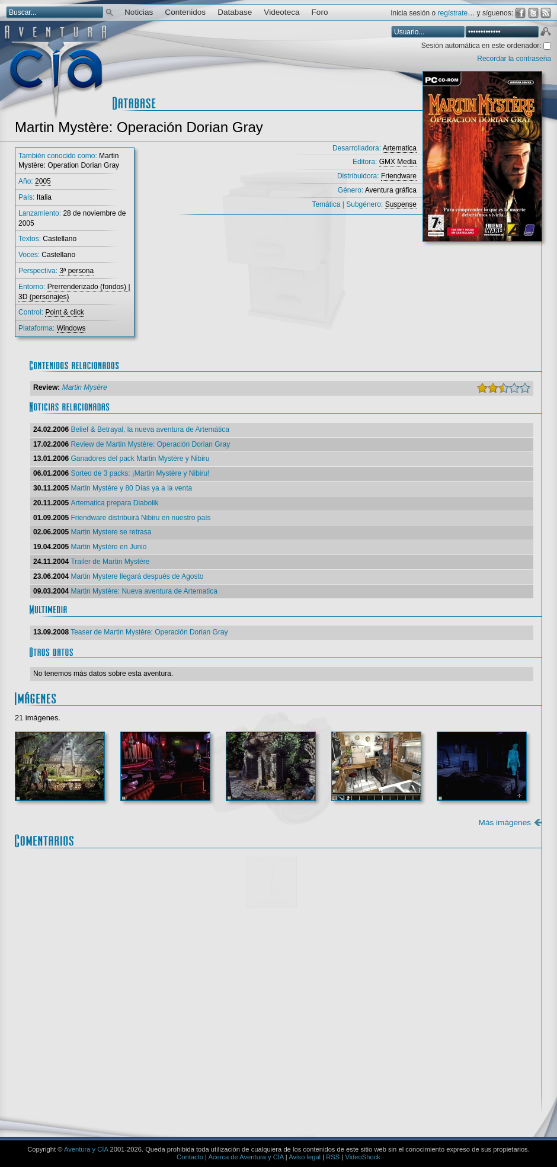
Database (234, 12)
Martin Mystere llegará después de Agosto (137, 576)
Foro (320, 12)
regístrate (453, 13)
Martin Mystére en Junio (108, 547)
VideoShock (362, 1156)
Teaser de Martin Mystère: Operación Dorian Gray (149, 632)
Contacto (190, 1156)
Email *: (59, 1055)
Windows (71, 328)
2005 (43, 181)
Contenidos (185, 12)
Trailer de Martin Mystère (110, 561)
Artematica (400, 148)
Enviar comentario (498, 1093)
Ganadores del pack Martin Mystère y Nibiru (140, 458)
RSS (333, 1156)
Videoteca (281, 12)
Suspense (401, 204)
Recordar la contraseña (514, 58)
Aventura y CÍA (86, 1149)
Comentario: (67, 945)
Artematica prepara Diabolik (114, 503)
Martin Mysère (84, 387)
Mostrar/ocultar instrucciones (192, 929)
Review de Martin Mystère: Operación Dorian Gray (150, 444)
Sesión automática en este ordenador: (482, 45)
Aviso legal (305, 1156)
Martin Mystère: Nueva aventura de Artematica (144, 591)
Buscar (110, 11)
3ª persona (76, 271)
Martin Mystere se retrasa (111, 532)
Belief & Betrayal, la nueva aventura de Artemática (150, 429)
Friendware (399, 176)
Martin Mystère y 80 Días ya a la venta (131, 488)
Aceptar (545, 33)
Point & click (64, 312)
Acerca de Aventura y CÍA (245, 1156)
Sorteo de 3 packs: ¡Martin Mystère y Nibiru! (140, 473)
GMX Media (398, 162)
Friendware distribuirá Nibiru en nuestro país (140, 518)
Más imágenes (505, 822)
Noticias (138, 12)
